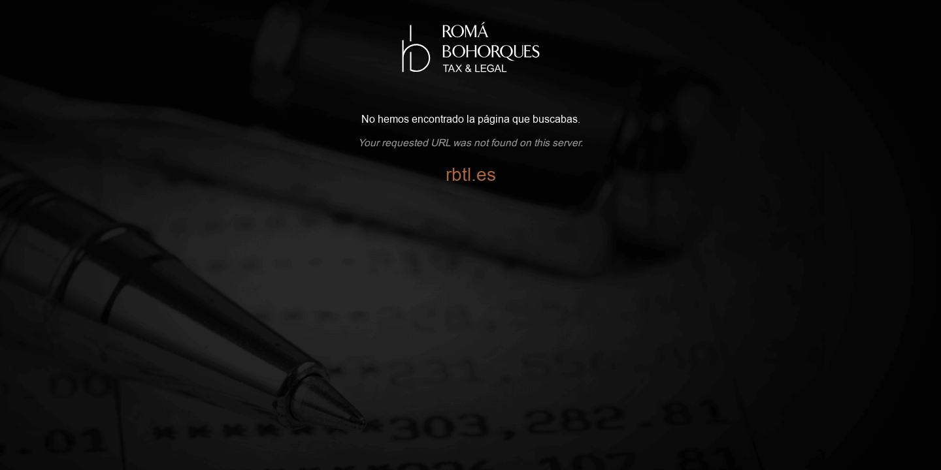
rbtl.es (471, 175)
